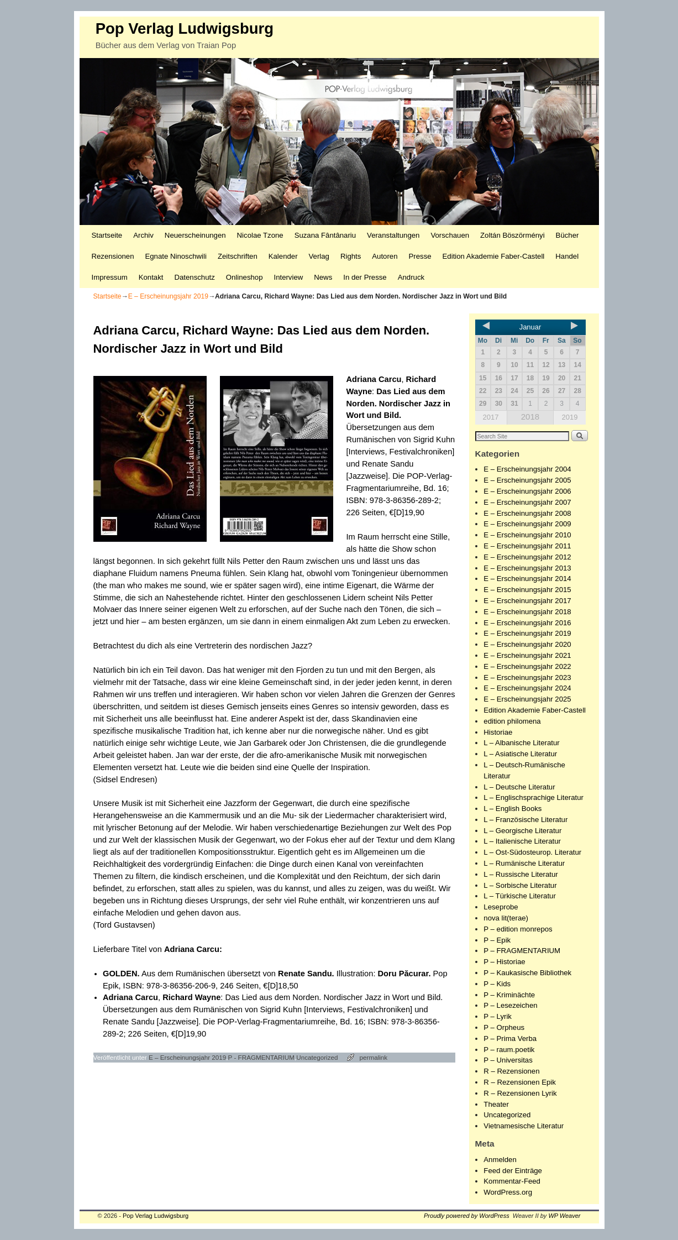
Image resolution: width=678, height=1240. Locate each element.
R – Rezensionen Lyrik (519, 1093)
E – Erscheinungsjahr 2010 (527, 535)
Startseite (107, 235)
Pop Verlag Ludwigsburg (185, 28)
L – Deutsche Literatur (519, 787)
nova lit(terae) (505, 918)
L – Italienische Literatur (522, 841)
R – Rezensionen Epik (519, 1082)
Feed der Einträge (512, 1170)
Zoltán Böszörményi (512, 235)
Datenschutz (194, 277)
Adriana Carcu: (193, 949)
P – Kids (497, 984)
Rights (350, 256)
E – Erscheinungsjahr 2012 (527, 557)
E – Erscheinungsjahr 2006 (527, 491)
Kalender (283, 256)
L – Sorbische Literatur (519, 885)
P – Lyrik (497, 1016)
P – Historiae (504, 962)
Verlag (319, 256)
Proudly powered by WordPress (466, 1215)
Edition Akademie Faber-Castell (494, 256)
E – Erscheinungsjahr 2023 (527, 677)
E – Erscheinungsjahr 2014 (527, 578)
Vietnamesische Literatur (523, 1126)
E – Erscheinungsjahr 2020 (527, 644)
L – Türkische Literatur (519, 896)
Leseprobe (500, 907)
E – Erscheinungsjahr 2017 (527, 601)
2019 (569, 417)
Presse (420, 256)
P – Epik (497, 940)
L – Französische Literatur (525, 819)
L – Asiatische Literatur (520, 754)
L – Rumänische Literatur (524, 863)
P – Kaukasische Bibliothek (527, 973)
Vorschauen (449, 235)
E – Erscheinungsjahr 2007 (527, 502)
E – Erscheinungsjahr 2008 (527, 513)
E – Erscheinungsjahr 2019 (168, 296)
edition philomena (511, 721)
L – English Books (512, 808)
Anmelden (499, 1159)
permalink (374, 1057)
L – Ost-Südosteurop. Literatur (532, 852)
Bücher (567, 235)
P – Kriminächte (509, 995)
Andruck (411, 277)
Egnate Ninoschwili (175, 256)
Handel (567, 256)
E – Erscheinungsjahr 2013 (527, 568)
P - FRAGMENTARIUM (261, 1057)
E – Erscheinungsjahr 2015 (527, 589)
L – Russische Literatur (520, 874)
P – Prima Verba (510, 1038)
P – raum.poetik (508, 1049)
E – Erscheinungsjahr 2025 (527, 699)
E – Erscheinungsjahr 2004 (527, 469)
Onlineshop (244, 277)
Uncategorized (317, 1057)
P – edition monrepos (517, 929)
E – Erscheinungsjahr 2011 (527, 546)
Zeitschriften (237, 256)
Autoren (384, 256)
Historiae (497, 732)
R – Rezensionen (511, 1071)
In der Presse (364, 277)
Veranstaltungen (393, 235)
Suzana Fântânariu (325, 235)
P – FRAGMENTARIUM (521, 950)
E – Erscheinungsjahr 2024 (527, 688)
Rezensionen (113, 256)
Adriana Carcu (374, 379)
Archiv (143, 235)
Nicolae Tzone (260, 235)
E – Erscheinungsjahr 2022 (527, 666)
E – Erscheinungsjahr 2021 (527, 655)
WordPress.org (507, 1192)
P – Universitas (507, 1060)
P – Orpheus (503, 1027)
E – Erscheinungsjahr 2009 (527, 524)
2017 (491, 417)
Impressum (110, 277)
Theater (495, 1104)
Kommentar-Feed (511, 1181)
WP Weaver (564, 1215)
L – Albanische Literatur (521, 743)
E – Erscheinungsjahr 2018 (527, 612)
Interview (288, 277)
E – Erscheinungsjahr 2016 (527, 623)
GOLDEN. (121, 973)
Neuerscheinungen (195, 235)
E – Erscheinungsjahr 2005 (527, 480)
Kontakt (151, 277)
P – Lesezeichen (510, 1005)
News (323, 277)
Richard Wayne (191, 997)
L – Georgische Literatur (522, 830)
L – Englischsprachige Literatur (533, 797)
